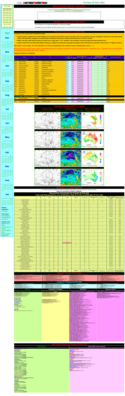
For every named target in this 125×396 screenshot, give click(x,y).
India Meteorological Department (6, 233)
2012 (10, 17)
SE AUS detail (95, 128)
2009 (10, 19)
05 (2, 44)
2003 (10, 22)
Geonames (5, 219)
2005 (4, 22)
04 (8, 57)
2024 (10, 10)
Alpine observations (86, 10)
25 (8, 60)
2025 (7, 10)
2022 (7, 12)
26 (2, 47)
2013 (7, 17)
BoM (3, 225)
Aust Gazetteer (6, 217)
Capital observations (69, 10)
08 (7, 44)
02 (8, 43)
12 (2, 45)
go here (92, 45)
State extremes (51, 10)
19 (2, 46)
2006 (10, 20)
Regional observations (77, 10)
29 (7, 47)
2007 (7, 20)
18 (8, 59)
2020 (4, 14)
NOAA (3, 228)
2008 (4, 20)
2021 (10, 12)
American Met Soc (6, 227)
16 (8, 45)
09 (8, 44)
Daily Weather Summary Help (87, 189)
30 (8, 47)
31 (10, 47)
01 (7, 43)
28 (5, 47)
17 (10, 45)
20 (7, 74)
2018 (10, 14)
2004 (7, 22)
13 (7, 73)
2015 (10, 15)
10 (10, 44)
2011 (4, 19)
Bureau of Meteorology (68, 11)
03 (10, 43)
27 (7, 75)
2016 (7, 15)
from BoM (4, 211)
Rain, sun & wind (80, 9)
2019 (7, 14)
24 (10, 46)
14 (5, 45)
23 (8, 46)
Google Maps (5, 215)
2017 (4, 15)
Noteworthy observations (59, 10)
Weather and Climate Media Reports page (72, 27)
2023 (4, 12)
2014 (4, 17)
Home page (7, 6)
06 (7, 72)
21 (5, 46)
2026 (4, 10)
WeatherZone (5, 223)
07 (5, 44)
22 (7, 46)
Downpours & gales (87, 9)
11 (8, 58)
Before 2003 (7, 24)
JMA (83, 11)
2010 (7, 19)
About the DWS (7, 27)
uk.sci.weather (6, 230)
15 (7, 45)
